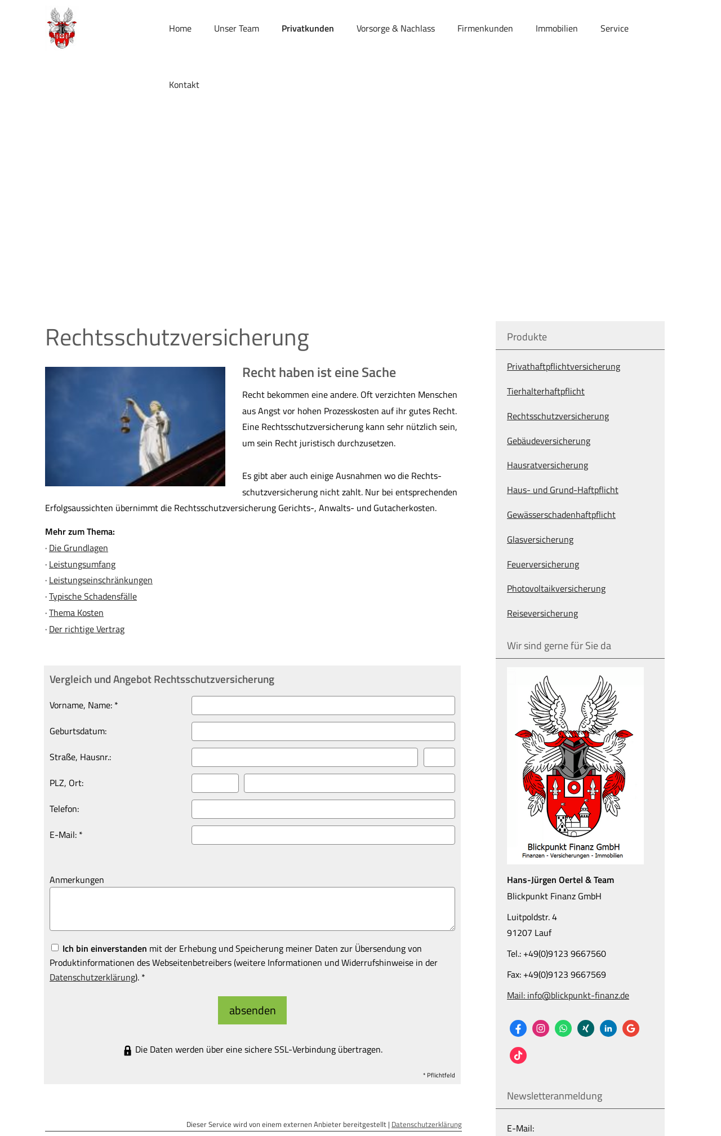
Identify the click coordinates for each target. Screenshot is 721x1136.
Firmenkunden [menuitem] (485, 29)
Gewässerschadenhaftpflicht (561, 514)
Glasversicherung (540, 539)
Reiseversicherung (542, 613)
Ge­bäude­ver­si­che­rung (548, 440)
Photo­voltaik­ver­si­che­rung (556, 588)
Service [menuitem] (614, 29)
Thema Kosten (76, 612)
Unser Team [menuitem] (236, 29)
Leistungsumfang (82, 564)
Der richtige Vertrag (86, 629)
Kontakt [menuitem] (184, 85)
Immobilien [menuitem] (557, 29)
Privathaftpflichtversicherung (563, 366)
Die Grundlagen (78, 547)
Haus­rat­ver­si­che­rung (547, 465)
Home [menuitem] (180, 29)
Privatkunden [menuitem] (308, 29)
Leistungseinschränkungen (101, 580)
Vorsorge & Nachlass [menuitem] (396, 29)
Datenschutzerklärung (426, 1117)
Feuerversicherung (543, 564)
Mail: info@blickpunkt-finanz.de (568, 995)
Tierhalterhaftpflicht (546, 391)
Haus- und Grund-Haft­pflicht (562, 489)
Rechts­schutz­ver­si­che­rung (558, 416)
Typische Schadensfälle (93, 596)
